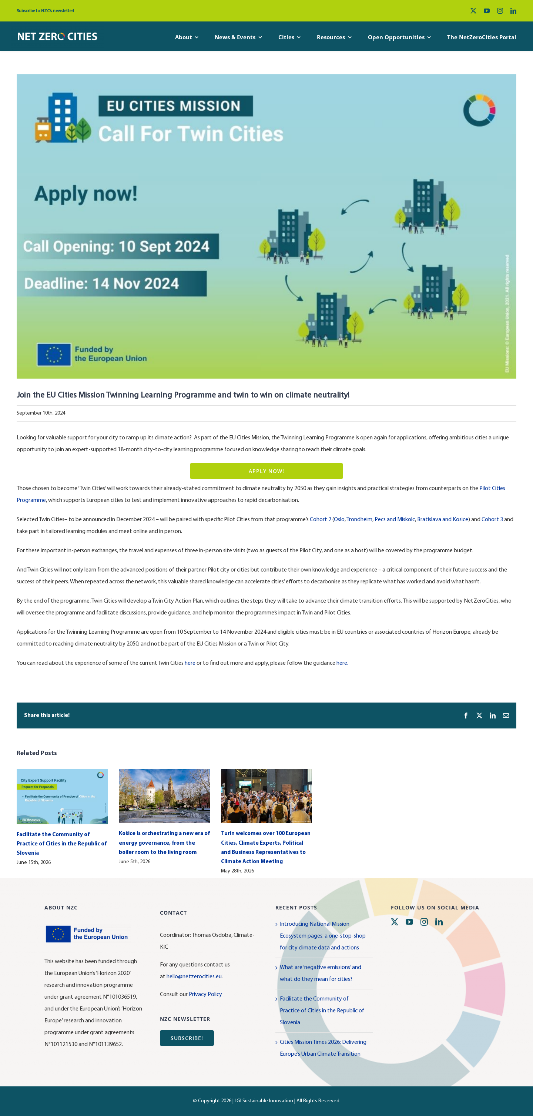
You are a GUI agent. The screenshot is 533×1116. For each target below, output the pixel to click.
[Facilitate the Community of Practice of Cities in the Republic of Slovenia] (62, 772)
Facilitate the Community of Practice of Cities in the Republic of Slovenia (62, 844)
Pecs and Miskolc (395, 520)
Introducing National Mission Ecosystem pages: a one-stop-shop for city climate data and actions (323, 936)
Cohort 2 (320, 520)
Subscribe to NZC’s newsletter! (45, 11)
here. (342, 663)
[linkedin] (513, 11)
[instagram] (500, 11)
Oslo (339, 520)
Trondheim (359, 520)
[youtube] (487, 11)
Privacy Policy (205, 995)
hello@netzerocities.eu (194, 977)
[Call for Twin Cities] (266, 226)
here (190, 663)
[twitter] (473, 11)
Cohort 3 (492, 520)
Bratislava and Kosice (442, 520)
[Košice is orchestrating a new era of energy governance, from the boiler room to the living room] (164, 772)
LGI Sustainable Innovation (264, 1101)
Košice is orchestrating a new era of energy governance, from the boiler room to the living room (164, 843)
